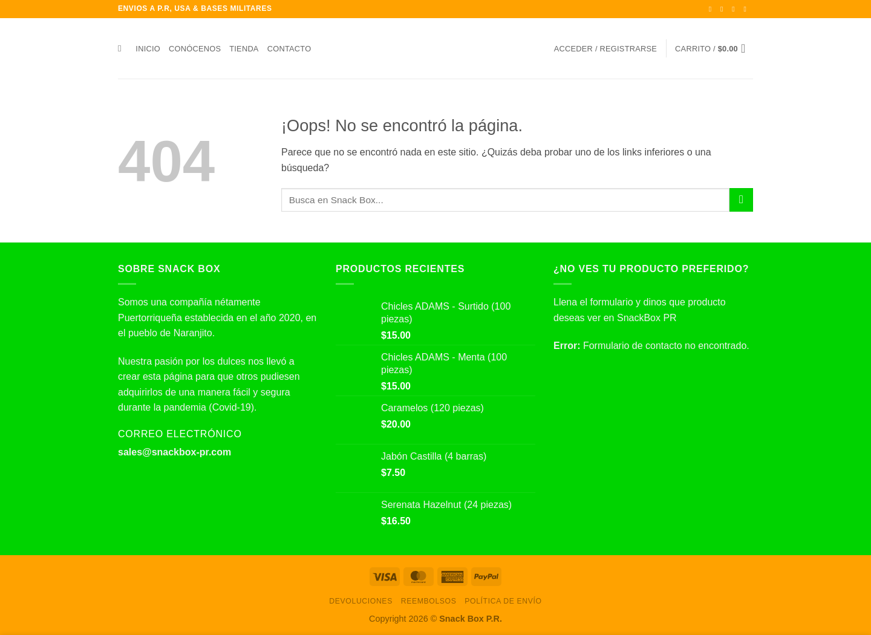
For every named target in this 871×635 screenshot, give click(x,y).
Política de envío (503, 601)
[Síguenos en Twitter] (735, 9)
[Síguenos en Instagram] (724, 9)
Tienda (243, 48)
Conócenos (195, 48)
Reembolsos (429, 601)
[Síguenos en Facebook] (712, 9)
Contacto (289, 48)
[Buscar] (122, 48)
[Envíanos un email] (747, 9)
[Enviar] (741, 200)
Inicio (147, 48)
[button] (605, 48)
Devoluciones (361, 601)
